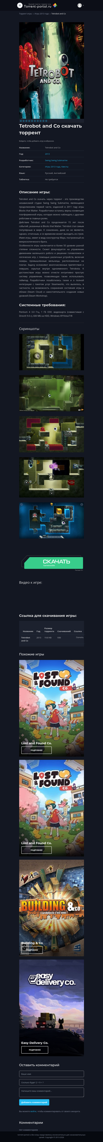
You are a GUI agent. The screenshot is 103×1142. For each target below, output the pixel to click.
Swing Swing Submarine (56, 160)
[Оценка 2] (23, 120)
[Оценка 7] (38, 120)
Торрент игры (25, 13)
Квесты (64, 166)
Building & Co (32, 943)
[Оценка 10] (46, 120)
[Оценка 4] (29, 120)
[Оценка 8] (40, 120)
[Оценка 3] (26, 120)
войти (33, 1111)
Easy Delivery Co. (34, 1043)
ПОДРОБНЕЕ (37, 750)
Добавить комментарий (34, 1102)
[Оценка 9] (43, 120)
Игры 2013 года (42, 13)
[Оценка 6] (35, 120)
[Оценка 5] (32, 120)
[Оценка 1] (21, 120)
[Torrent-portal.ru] (41, 5)
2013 (47, 153)
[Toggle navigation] (20, 5)
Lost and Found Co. (36, 743)
